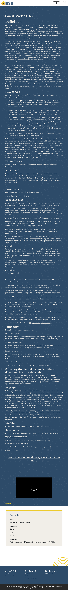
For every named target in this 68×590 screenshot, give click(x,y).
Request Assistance (31, 578)
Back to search (11, 9)
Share (8, 503)
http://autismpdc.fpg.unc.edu (16, 437)
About (7, 574)
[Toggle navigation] (64, 3)
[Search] (56, 3)
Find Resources (29, 576)
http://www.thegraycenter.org (40, 323)
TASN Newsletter (49, 574)
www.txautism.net (11, 450)
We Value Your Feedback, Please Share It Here (34, 459)
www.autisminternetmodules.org (17, 196)
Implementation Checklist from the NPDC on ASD (23, 193)
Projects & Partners (10, 576)
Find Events (28, 574)
